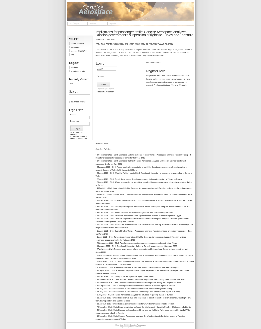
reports (113, 23)
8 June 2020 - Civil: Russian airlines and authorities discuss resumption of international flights (138, 267)
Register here (155, 71)
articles (93, 23)
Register (73, 134)
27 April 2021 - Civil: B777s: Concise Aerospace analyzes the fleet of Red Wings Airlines (135, 213)
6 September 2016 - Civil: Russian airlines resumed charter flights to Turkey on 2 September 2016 (139, 283)
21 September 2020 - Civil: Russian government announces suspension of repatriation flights (137, 243)
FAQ (72, 55)
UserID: (73, 115)
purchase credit (78, 71)
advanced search (78, 102)
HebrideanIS (137, 326)
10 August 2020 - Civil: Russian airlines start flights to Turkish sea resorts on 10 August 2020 (137, 246)
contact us (76, 47)
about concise (77, 44)
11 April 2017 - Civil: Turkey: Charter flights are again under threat (125, 276)
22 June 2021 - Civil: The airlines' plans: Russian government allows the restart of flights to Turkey (139, 179)
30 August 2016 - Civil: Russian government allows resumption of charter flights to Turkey (136, 286)
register (74, 67)
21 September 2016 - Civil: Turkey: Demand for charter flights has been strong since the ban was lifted (141, 279)
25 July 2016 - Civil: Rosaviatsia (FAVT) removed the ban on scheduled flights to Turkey (134, 289)
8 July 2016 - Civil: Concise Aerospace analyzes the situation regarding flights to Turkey (135, 295)
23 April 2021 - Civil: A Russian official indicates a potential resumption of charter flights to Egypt (139, 216)
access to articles (79, 51)
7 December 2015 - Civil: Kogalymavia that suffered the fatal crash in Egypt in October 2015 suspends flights (144, 307)
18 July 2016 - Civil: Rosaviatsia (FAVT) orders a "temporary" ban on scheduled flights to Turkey (138, 292)
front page (74, 23)
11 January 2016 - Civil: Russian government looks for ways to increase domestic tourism (135, 304)
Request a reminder (78, 138)
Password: (74, 121)
